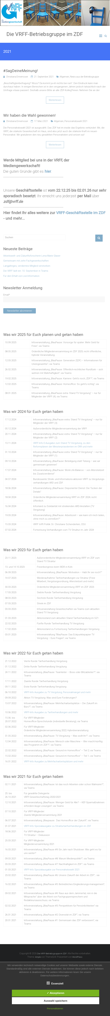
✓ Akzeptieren (55, 993)
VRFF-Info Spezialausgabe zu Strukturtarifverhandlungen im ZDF (57, 826)
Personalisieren (55, 1008)
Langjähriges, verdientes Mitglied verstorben (26, 265)
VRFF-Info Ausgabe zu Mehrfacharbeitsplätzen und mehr (53, 761)
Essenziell (55, 983)
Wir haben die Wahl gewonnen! (29, 115)
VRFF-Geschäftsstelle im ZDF (80, 213)
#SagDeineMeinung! (20, 71)
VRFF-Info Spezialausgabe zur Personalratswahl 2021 (52, 869)
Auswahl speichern (55, 1000)
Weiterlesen (55, 100)
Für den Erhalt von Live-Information (21, 276)
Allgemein (64, 76)
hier (48, 171)
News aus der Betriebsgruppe (84, 76)
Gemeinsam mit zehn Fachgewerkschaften (26, 260)
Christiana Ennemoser (17, 76)
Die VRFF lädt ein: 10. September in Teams (25, 270)
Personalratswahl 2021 (75, 121)
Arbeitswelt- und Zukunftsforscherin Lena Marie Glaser (31, 255)
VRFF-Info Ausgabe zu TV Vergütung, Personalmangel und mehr (57, 692)
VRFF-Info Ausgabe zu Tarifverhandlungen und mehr (51, 712)
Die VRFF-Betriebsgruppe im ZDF (44, 34)
